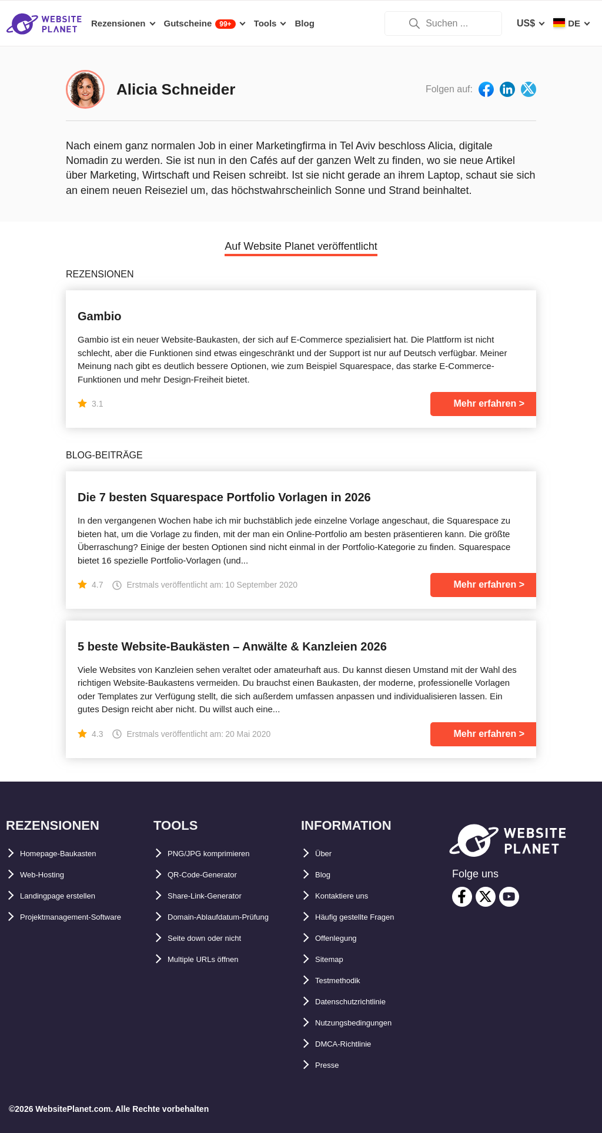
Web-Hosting (49, 875)
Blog (325, 875)
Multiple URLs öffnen (215, 980)
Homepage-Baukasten (69, 854)
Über (325, 854)
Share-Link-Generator (216, 896)
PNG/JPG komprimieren (221, 854)
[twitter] (486, 897)
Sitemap (333, 959)
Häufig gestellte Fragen (367, 917)
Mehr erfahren (485, 403)
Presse (330, 1065)
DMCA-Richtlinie (352, 1044)
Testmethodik (345, 980)
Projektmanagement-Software (86, 917)
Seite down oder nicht (216, 959)
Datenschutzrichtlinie (362, 1002)
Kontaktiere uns (350, 896)
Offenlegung (342, 938)
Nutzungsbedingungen (366, 1023)
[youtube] (509, 897)
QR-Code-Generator (212, 875)
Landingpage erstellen (70, 896)
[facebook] (462, 897)
